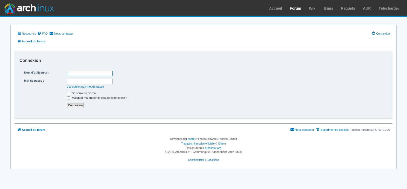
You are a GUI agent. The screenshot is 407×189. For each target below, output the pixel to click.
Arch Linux (28, 8)
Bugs (328, 8)
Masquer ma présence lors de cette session (97, 97)
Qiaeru (222, 143)
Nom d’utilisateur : (36, 72)
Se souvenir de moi (81, 93)
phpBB (191, 139)
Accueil (275, 8)
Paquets (348, 8)
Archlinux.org (213, 147)
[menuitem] (42, 33)
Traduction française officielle (198, 143)
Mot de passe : (34, 80)
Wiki (312, 8)
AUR (367, 8)
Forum (295, 8)
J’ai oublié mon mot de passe (85, 86)
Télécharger (389, 8)
